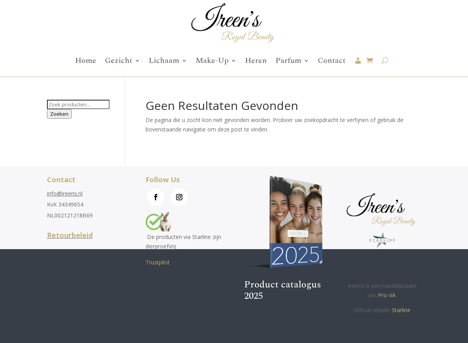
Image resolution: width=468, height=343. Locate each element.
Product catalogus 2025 (282, 290)
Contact (332, 60)
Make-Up (212, 60)
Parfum (288, 60)
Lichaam (164, 60)
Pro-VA (387, 295)
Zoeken (59, 113)
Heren (256, 60)
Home (85, 60)
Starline (401, 310)
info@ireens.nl (65, 193)
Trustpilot (158, 262)
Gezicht (118, 60)
